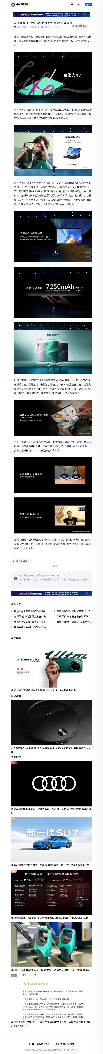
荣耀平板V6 (78, 26)
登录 (88, 4)
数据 (62, 191)
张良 (57, 27)
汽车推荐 (16, 757)
